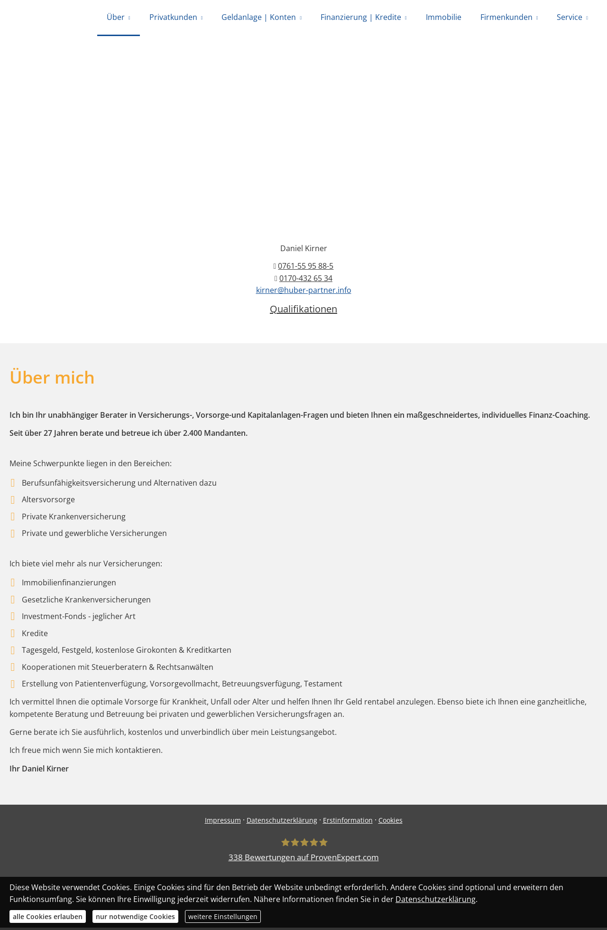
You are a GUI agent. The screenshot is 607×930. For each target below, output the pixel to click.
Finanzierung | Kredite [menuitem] (361, 18)
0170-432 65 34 (389, 89)
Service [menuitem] (569, 18)
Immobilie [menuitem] (443, 18)
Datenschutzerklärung (282, 822)
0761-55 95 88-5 (305, 268)
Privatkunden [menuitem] (173, 18)
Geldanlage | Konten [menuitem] (258, 18)
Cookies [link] (390, 822)
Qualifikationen (303, 311)
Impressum (223, 822)
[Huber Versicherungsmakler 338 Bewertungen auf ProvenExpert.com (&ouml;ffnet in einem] (304, 852)
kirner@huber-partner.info (303, 292)
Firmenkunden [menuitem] (506, 18)
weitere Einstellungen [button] (223, 916)
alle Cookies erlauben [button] (48, 916)
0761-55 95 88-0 (264, 89)
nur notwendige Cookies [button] (135, 916)
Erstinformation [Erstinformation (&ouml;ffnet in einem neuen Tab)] (348, 822)
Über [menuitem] (116, 18)
